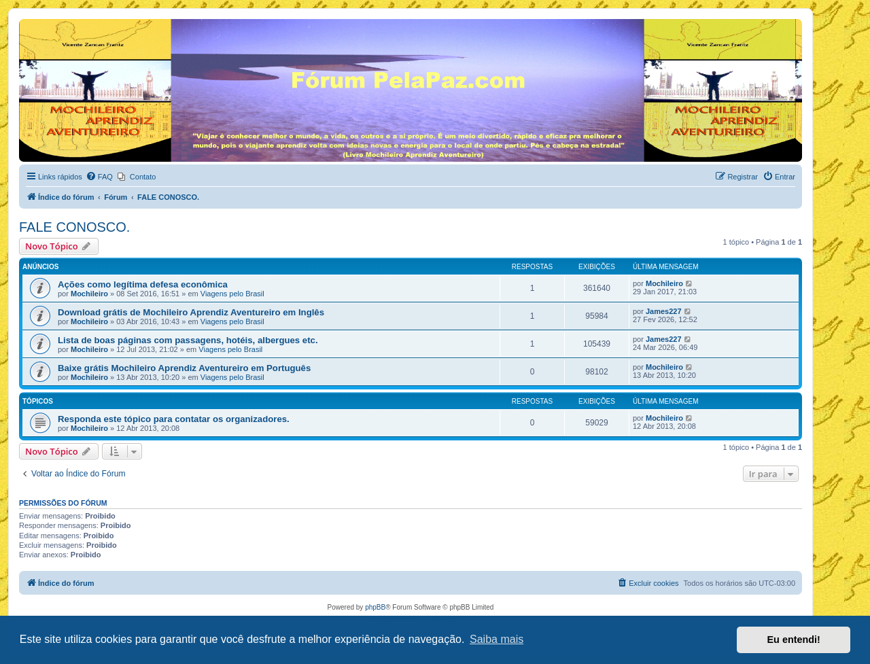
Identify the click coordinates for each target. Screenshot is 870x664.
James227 (664, 311)
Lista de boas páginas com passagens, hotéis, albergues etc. (188, 340)
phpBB (375, 607)
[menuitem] (99, 177)
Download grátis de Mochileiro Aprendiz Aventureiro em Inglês (191, 312)
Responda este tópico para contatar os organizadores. (174, 419)
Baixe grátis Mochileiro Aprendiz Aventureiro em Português (184, 368)
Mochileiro (89, 294)
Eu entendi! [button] (793, 639)
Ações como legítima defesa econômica (143, 284)
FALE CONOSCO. (74, 227)
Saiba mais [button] (496, 639)
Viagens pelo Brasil (232, 294)
